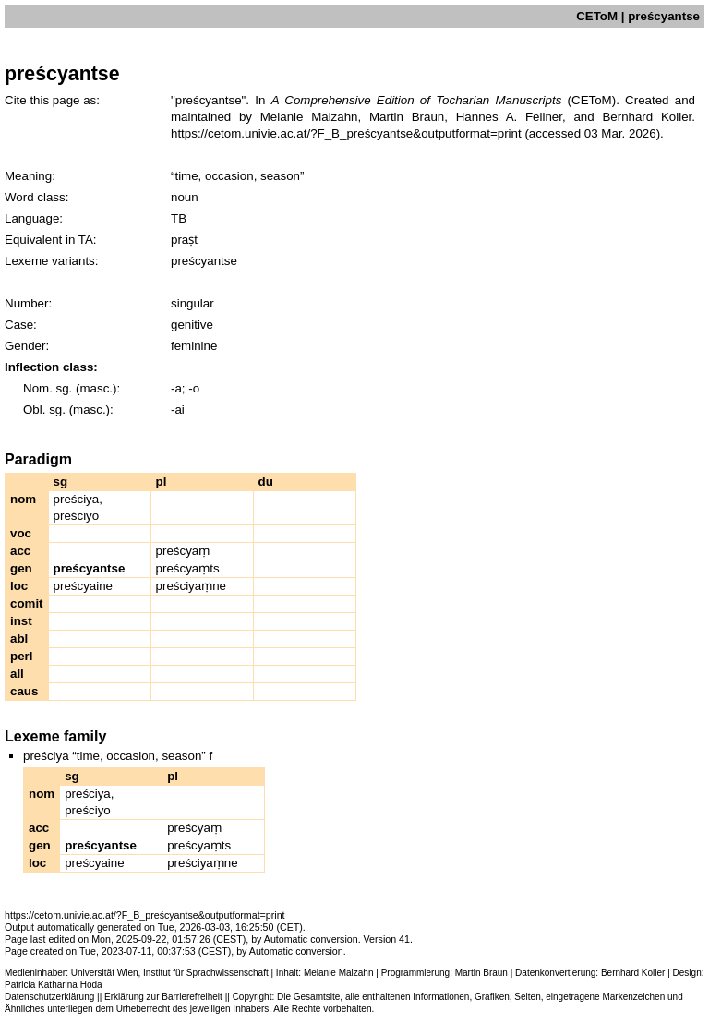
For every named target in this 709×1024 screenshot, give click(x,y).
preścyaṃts (188, 568)
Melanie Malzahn (339, 973)
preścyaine (83, 586)
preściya (77, 499)
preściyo (77, 516)
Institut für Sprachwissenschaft (206, 973)
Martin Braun (481, 973)
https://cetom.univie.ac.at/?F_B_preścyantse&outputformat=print (346, 133)
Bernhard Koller (633, 973)
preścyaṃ (183, 551)
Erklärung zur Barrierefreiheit (163, 997)
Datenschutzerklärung (49, 997)
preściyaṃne (191, 586)
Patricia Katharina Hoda (53, 985)
